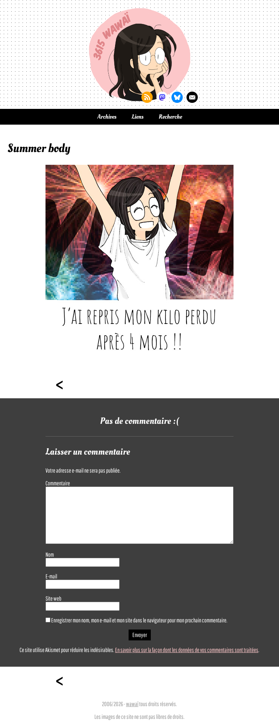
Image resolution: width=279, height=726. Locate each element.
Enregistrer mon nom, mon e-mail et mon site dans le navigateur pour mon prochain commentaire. (139, 620)
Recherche (170, 117)
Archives (107, 117)
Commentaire (57, 483)
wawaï (132, 703)
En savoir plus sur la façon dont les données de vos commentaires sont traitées (186, 649)
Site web (53, 598)
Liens (138, 117)
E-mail (51, 576)
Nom (49, 554)
